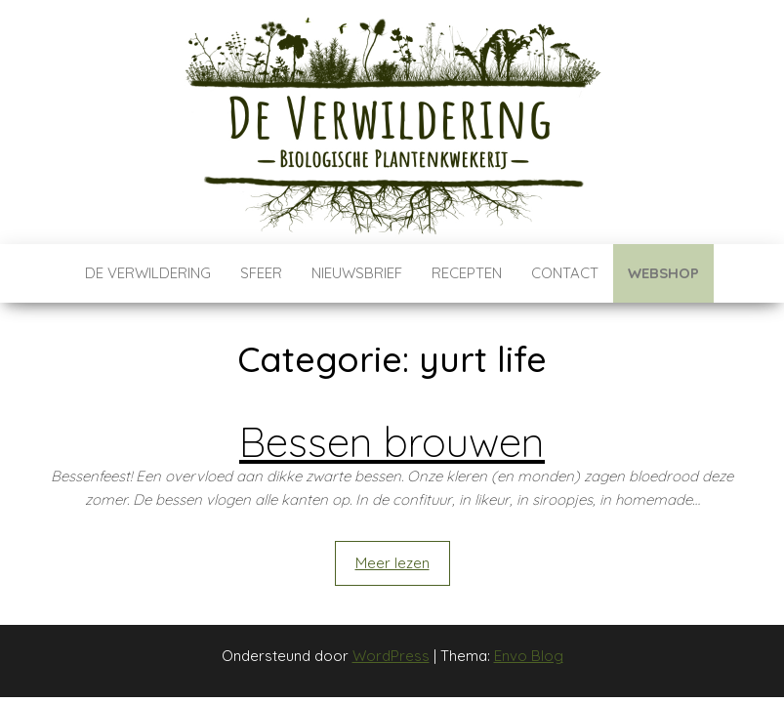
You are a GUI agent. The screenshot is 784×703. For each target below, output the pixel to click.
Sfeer (261, 273)
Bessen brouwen (392, 442)
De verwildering (148, 273)
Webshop (663, 273)
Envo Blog (528, 655)
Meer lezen (392, 563)
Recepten (467, 273)
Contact (564, 273)
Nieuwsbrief (356, 273)
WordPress (391, 655)
